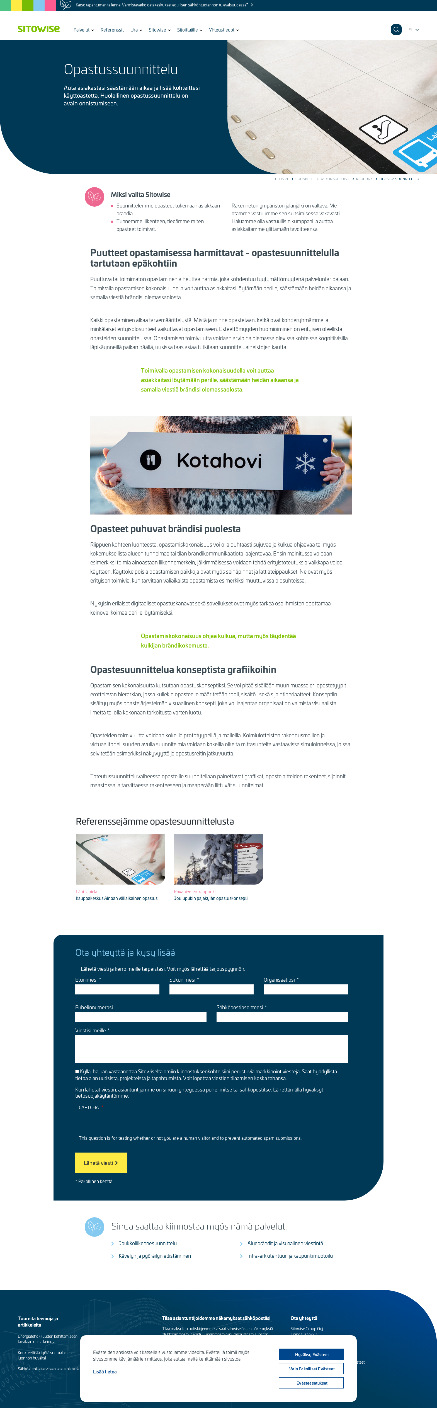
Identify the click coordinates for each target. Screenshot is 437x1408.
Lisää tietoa (105, 1371)
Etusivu (282, 179)
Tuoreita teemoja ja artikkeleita (38, 1321)
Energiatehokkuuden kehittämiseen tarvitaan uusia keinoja (47, 1339)
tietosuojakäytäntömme (101, 1095)
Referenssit (112, 29)
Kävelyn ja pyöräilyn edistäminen (155, 1255)
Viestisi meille (90, 1030)
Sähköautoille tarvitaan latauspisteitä (48, 1368)
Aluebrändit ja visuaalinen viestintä (285, 1243)
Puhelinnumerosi (94, 1007)
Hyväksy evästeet (311, 1354)
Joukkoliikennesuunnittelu (148, 1243)
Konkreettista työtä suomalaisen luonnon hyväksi (45, 1355)
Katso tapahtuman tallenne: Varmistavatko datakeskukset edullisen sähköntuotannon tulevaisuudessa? (162, 5)
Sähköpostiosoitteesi (240, 1007)
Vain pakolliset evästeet (311, 1368)
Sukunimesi (182, 979)
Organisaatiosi (279, 979)
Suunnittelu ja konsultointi (322, 179)
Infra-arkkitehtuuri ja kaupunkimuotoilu (290, 1255)
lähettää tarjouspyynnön (217, 968)
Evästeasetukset (311, 1383)
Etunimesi (86, 979)
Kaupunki (364, 179)
